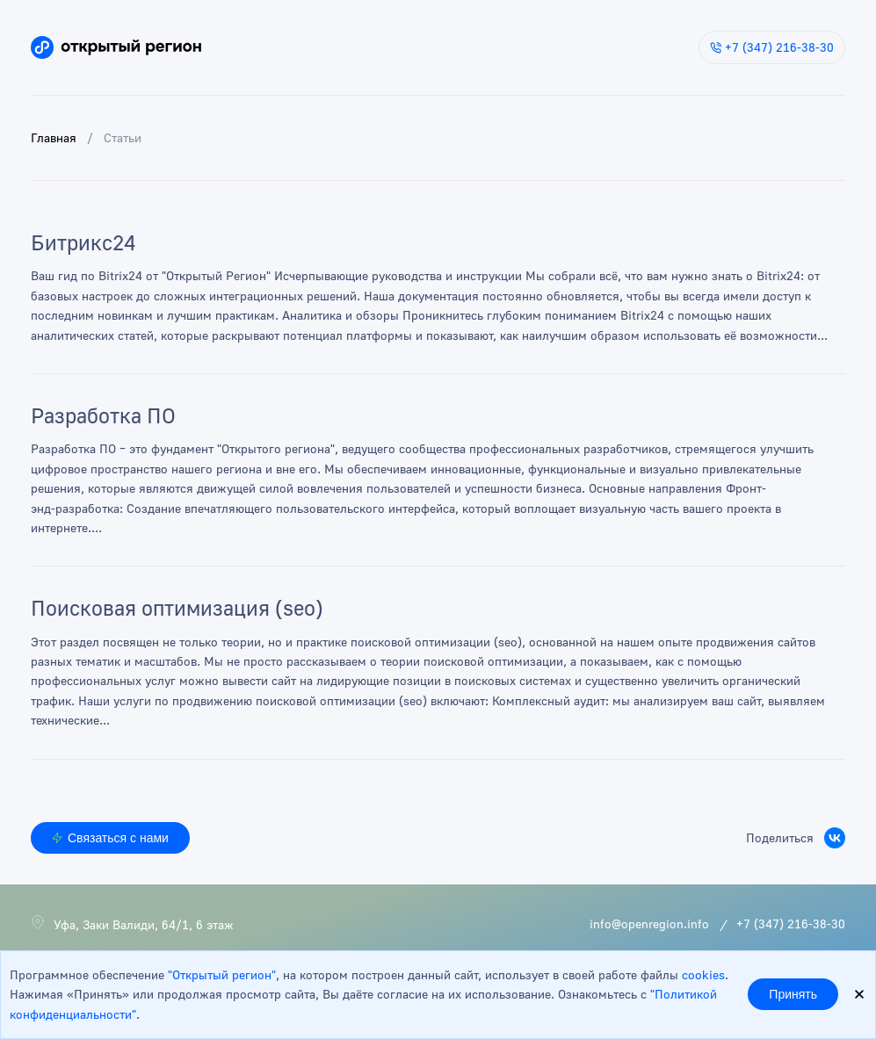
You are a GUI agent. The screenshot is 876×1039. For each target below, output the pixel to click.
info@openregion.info (649, 923)
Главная (53, 137)
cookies (703, 974)
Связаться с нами (110, 838)
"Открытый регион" (222, 974)
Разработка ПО (103, 417)
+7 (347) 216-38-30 (772, 47)
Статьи (122, 137)
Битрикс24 (83, 244)
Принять (793, 994)
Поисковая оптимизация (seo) (177, 609)
